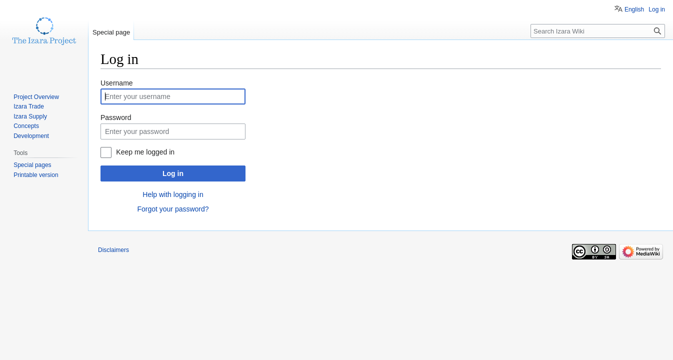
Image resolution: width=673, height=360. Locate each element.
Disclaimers (113, 250)
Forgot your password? (172, 209)
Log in (173, 174)
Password (115, 118)
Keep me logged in (145, 152)
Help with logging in (172, 194)
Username (116, 83)
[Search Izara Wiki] (597, 31)
